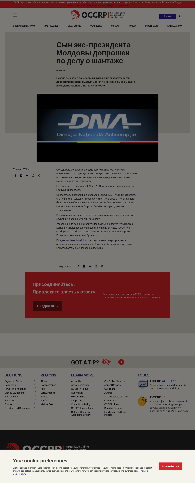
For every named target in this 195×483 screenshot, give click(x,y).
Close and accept (170, 466)
